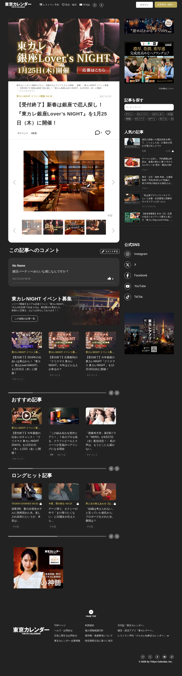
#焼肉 (128, 119)
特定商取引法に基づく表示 (99, 641)
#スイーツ (139, 119)
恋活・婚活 (69, 4)
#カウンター (157, 114)
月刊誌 (85, 4)
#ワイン (129, 114)
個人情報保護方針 (94, 630)
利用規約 (89, 625)
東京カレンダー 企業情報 (67, 641)
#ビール (163, 119)
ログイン (144, 4)
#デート (151, 119)
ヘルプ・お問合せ (63, 630)
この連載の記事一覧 (24, 318)
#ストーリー (142, 114)
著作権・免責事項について (99, 635)
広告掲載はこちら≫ (166, 88)
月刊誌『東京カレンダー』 (131, 625)
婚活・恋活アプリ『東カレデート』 (136, 630)
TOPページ (60, 625)
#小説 (170, 114)
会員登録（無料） (165, 4)
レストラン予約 (49, 4)
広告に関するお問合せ (65, 635)
